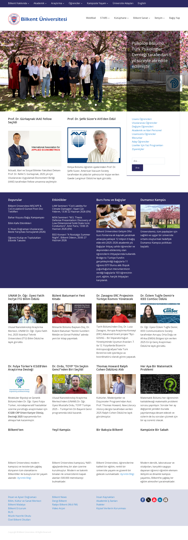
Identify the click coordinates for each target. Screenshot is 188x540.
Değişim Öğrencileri (142, 126)
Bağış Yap (174, 18)
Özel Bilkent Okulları (19, 519)
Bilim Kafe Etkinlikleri (19, 223)
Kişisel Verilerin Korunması (111, 508)
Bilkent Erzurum (17, 508)
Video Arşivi (58, 508)
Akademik (39, 3)
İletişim (158, 18)
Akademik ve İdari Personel (147, 130)
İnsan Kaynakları (105, 497)
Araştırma (56, 3)
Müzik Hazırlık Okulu (19, 515)
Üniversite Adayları (123, 3)
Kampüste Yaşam (96, 3)
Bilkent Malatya (16, 504)
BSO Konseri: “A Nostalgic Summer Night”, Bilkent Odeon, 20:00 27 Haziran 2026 (71, 237)
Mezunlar (137, 137)
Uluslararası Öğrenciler (144, 122)
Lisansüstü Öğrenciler (144, 134)
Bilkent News (59, 497)
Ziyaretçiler (138, 149)
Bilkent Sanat (140, 18)
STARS (103, 18)
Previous (4, 71)
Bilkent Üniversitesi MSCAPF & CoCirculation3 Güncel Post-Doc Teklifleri (25, 208)
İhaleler (100, 504)
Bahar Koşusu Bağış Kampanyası (26, 217)
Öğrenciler (74, 3)
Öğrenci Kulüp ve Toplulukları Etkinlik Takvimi (24, 239)
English (142, 3)
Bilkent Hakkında (17, 3)
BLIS (10, 512)
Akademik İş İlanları (107, 500)
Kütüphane (120, 18)
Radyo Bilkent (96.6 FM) (65, 504)
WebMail (91, 18)
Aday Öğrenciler (140, 141)
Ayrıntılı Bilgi (24, 477)
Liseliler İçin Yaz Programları (147, 145)
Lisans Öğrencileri (142, 119)
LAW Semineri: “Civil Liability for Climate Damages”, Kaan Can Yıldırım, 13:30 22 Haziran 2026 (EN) (71, 208)
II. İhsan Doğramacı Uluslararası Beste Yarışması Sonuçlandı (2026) (27, 230)
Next (183, 71)
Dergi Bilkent (59, 500)
